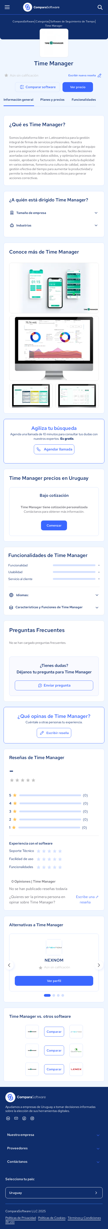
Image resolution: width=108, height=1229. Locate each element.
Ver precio (77, 87)
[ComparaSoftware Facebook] (24, 1118)
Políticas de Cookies (51, 1218)
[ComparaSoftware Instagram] (32, 1118)
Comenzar (54, 525)
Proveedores (54, 1148)
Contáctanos (54, 1162)
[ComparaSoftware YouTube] (16, 1118)
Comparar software (37, 87)
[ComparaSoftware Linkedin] (8, 1118)
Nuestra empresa (54, 1135)
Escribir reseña (54, 733)
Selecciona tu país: (20, 1179)
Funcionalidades (84, 100)
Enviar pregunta (54, 685)
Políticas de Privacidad (20, 1218)
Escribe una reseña (87, 899)
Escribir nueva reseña (85, 75)
